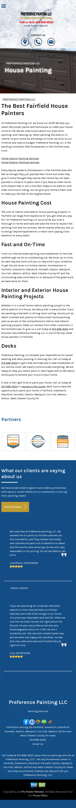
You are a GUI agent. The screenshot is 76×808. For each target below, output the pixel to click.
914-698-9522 (60, 329)
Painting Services (38, 711)
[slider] (16, 566)
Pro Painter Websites (33, 791)
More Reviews (15, 507)
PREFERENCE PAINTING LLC (23, 63)
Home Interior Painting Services (20, 158)
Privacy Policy (40, 795)
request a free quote (33, 386)
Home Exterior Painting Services (20, 162)
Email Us (38, 744)
